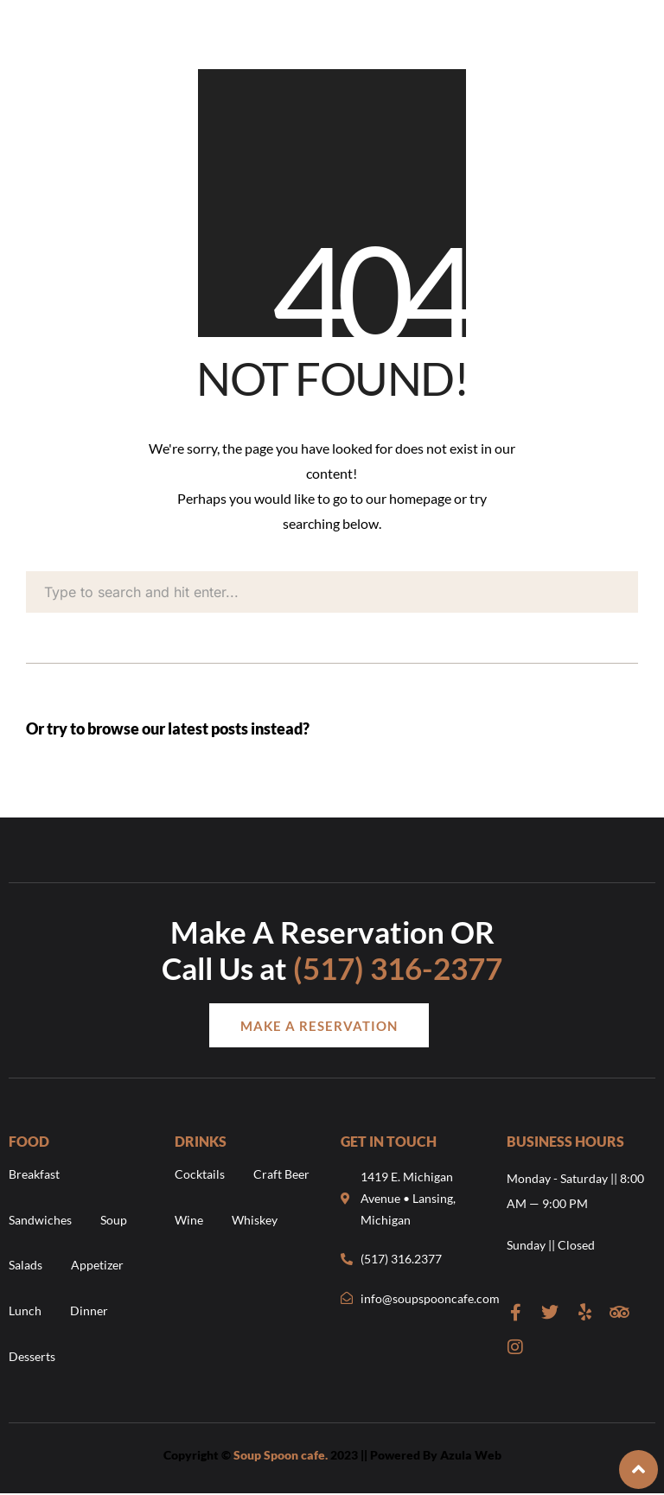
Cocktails (200, 1174)
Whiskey (255, 1219)
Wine (189, 1219)
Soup (113, 1219)
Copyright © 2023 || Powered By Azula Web (332, 1454)
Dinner (89, 1310)
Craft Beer (281, 1174)
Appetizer (97, 1264)
